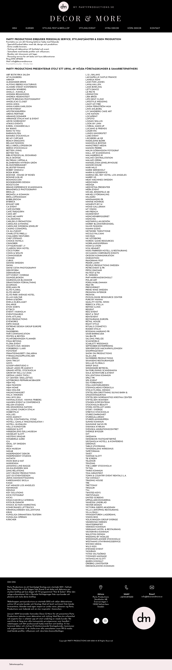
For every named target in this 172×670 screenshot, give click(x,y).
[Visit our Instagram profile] (105, 621)
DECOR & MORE (86, 18)
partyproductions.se (28, 602)
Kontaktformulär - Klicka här (19, 64)
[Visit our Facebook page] (96, 621)
